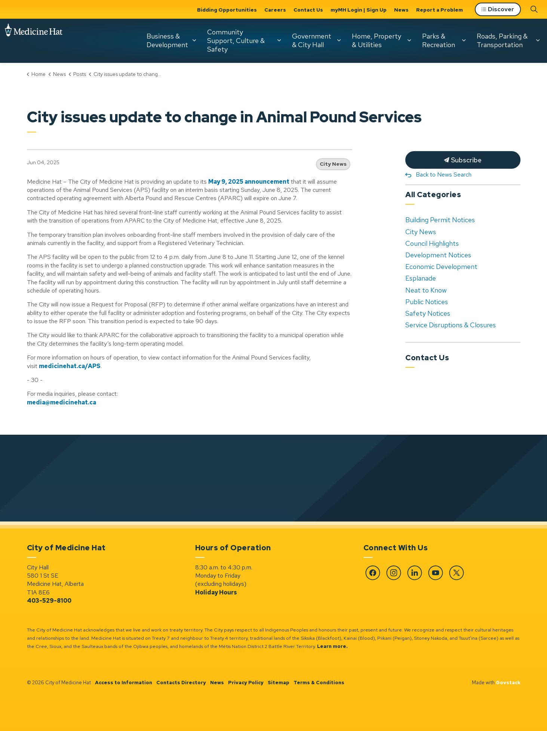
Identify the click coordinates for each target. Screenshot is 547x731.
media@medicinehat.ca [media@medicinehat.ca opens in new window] (61, 402)
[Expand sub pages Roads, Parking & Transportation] (537, 40)
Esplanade (420, 278)
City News (333, 163)
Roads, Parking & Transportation (502, 40)
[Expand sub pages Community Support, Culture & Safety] (279, 40)
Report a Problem (439, 9)
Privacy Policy (246, 682)
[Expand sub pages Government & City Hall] (338, 40)
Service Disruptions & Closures (450, 325)
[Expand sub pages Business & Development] (194, 40)
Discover (498, 9)
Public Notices (426, 301)
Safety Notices (427, 313)
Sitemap (278, 682)
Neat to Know (426, 290)
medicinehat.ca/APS (70, 366)
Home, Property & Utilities (376, 40)
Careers (275, 9)
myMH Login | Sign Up (359, 9)
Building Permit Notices (440, 219)
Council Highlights (432, 243)
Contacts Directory (181, 682)
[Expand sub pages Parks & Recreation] (463, 40)
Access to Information (123, 682)
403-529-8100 (49, 601)
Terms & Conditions (319, 682)
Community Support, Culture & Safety (236, 40)
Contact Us (308, 9)
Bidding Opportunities (227, 9)
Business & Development (167, 40)
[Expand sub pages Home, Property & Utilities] (409, 40)
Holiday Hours (216, 592)
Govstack (508, 682)
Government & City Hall (311, 40)
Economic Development (441, 266)
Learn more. (332, 646)
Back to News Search (443, 174)
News (401, 9)
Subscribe (463, 160)
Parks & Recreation (438, 40)
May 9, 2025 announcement (248, 182)
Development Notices (438, 255)
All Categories (433, 194)
